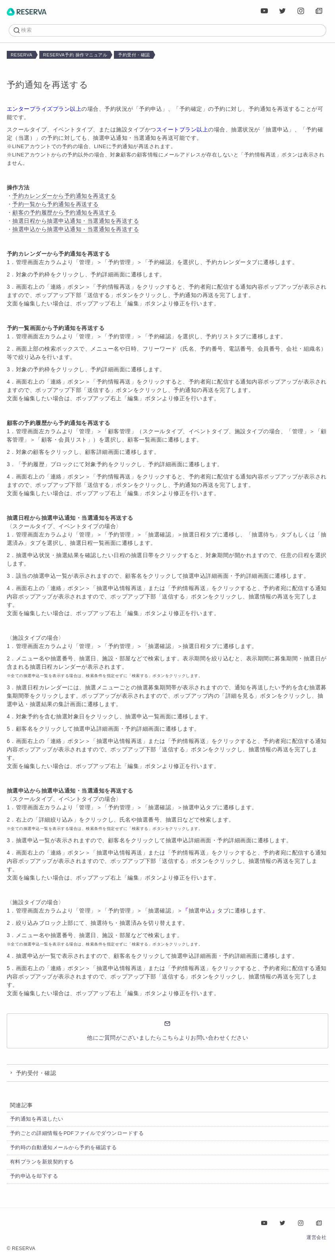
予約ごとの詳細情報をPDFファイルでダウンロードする (77, 1133)
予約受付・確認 (134, 54)
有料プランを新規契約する (42, 1162)
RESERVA (22, 54)
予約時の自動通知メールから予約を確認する (63, 1147)
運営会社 (316, 1237)
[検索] (171, 30)
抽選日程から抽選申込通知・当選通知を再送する (75, 221)
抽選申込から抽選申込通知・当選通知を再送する (75, 229)
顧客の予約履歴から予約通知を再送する (64, 212)
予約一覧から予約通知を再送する (55, 204)
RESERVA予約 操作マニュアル (75, 54)
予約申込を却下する (34, 1176)
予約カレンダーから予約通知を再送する (64, 196)
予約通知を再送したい (37, 1119)
